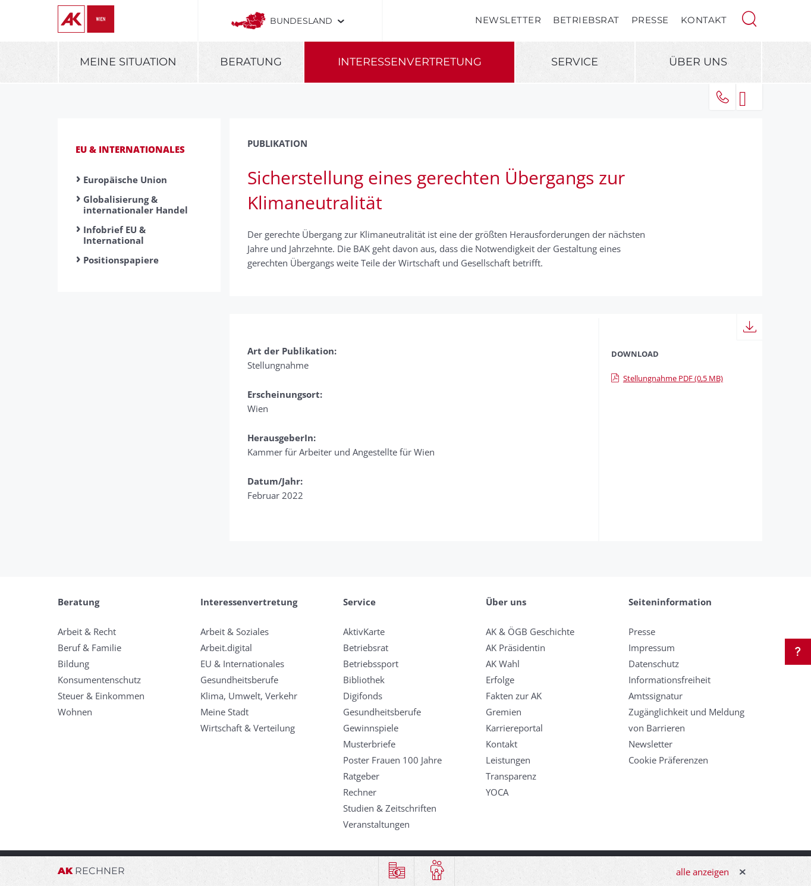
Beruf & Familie (89, 647)
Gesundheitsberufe (239, 680)
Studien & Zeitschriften (389, 808)
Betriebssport (370, 664)
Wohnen (75, 712)
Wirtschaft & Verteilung (247, 728)
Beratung (251, 61)
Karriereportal (514, 728)
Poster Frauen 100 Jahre (392, 760)
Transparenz (511, 776)
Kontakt (704, 20)
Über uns (698, 61)
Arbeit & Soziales (234, 631)
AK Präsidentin (515, 647)
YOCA (497, 792)
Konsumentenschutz (99, 680)
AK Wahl (503, 664)
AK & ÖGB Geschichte (530, 631)
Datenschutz (653, 664)
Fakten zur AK (514, 696)
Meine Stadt (224, 712)
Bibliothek (364, 680)
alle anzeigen (702, 872)
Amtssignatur (655, 696)
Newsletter (508, 20)
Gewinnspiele (370, 728)
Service (574, 61)
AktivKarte (364, 631)
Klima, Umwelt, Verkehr (248, 696)
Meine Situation (128, 61)
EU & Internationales (130, 149)
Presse (650, 20)
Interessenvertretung (410, 61)
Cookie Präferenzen (668, 760)
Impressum (651, 647)
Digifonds (362, 696)
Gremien (503, 712)
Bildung (73, 664)
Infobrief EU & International (114, 235)
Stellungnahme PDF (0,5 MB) (667, 378)
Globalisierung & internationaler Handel (135, 204)
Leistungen (508, 760)
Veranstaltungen (376, 824)
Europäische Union (125, 180)
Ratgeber (361, 776)
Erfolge (500, 680)
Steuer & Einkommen (101, 696)
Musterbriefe (369, 744)
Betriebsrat (586, 20)
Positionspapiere (121, 260)
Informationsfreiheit (669, 680)
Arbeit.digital (226, 647)
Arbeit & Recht (87, 631)
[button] (749, 18)
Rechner (359, 792)
